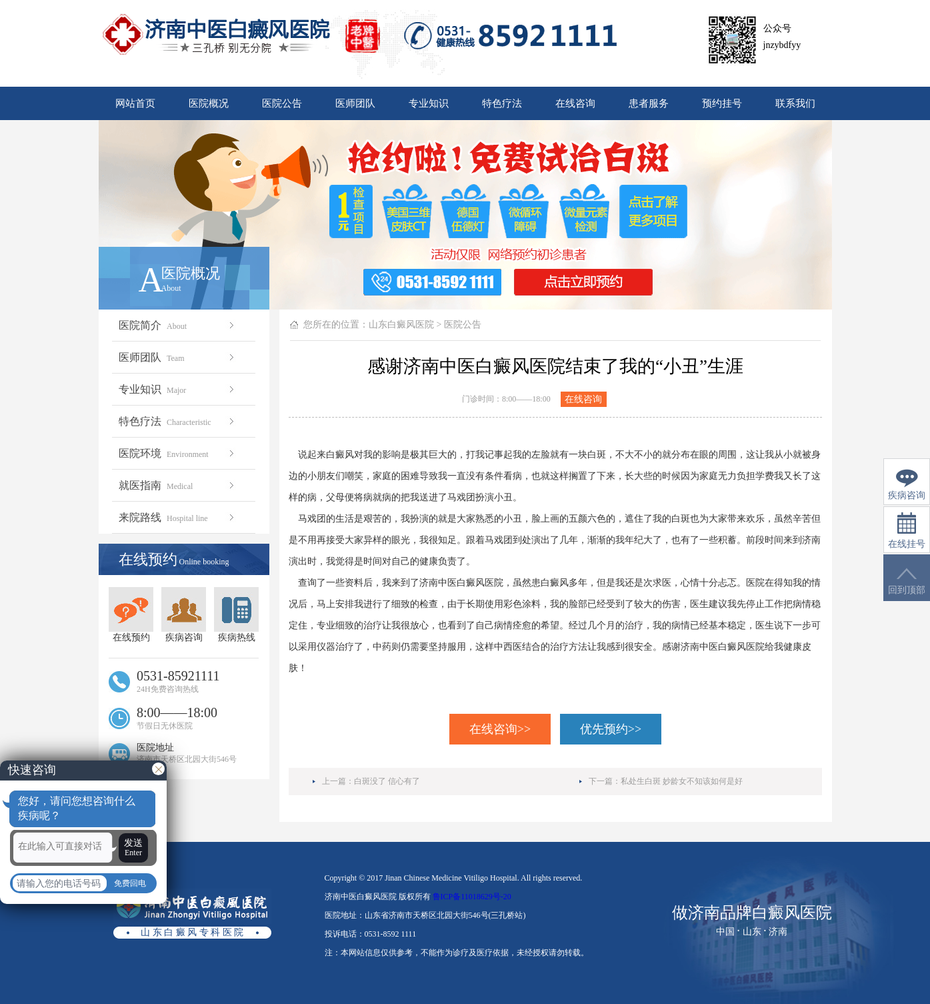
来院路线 (178, 517)
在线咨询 (575, 103)
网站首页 (135, 103)
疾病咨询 (183, 614)
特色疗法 (502, 103)
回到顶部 (906, 581)
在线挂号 (906, 530)
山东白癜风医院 (401, 325)
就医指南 (178, 485)
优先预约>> (610, 729)
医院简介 (178, 325)
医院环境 (178, 453)
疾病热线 (236, 614)
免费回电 (130, 883)
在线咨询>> (500, 729)
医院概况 (209, 103)
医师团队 (355, 103)
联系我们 (795, 103)
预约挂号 (722, 103)
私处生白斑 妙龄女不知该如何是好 (682, 781)
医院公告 (282, 103)
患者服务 (649, 103)
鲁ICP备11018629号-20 (472, 896)
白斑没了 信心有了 (387, 781)
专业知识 (429, 103)
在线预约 (131, 614)
